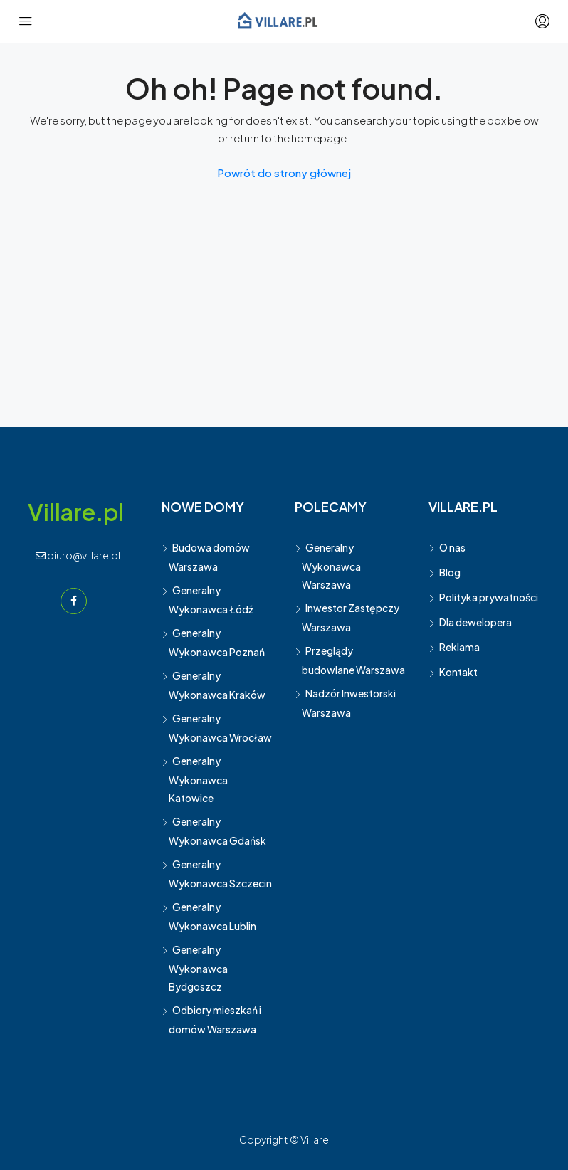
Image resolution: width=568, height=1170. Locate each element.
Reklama (459, 647)
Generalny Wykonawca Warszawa (331, 566)
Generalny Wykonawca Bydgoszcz (198, 968)
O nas (452, 547)
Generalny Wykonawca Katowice (198, 779)
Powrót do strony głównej (284, 172)
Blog (450, 572)
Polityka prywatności (488, 597)
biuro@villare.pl (78, 555)
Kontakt (458, 671)
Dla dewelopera (475, 622)
